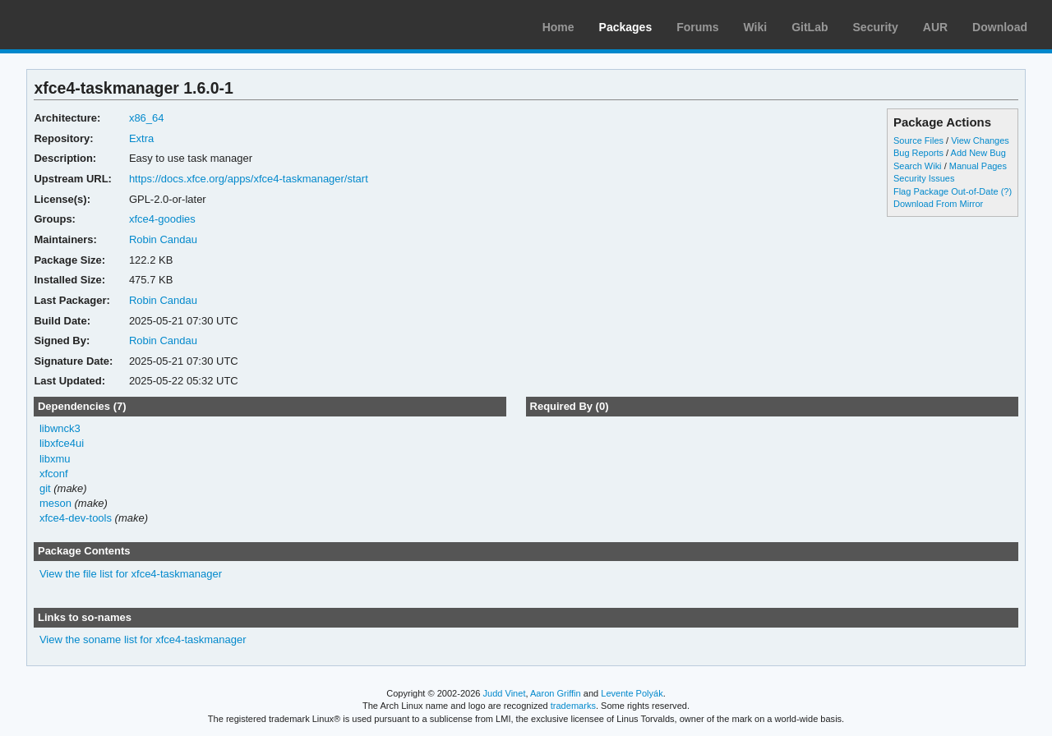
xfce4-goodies (162, 219)
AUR (935, 27)
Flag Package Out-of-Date (946, 191)
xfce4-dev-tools (75, 518)
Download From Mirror (938, 204)
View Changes (980, 140)
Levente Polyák (631, 693)
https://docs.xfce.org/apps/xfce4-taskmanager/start (248, 178)
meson (55, 503)
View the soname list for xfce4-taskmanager (143, 639)
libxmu (55, 459)
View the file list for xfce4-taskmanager (130, 574)
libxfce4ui (61, 443)
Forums (697, 27)
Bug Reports (918, 153)
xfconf (53, 473)
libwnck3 (60, 428)
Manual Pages (978, 166)
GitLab (809, 27)
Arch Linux (90, 24)
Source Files (918, 140)
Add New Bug (978, 153)
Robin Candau (163, 239)
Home (558, 27)
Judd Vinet (504, 693)
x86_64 (146, 118)
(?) (1006, 191)
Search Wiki (917, 166)
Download (999, 27)
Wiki (756, 27)
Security (875, 27)
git (45, 488)
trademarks (573, 706)
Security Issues (923, 178)
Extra (141, 138)
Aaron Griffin (555, 693)
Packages (626, 27)
